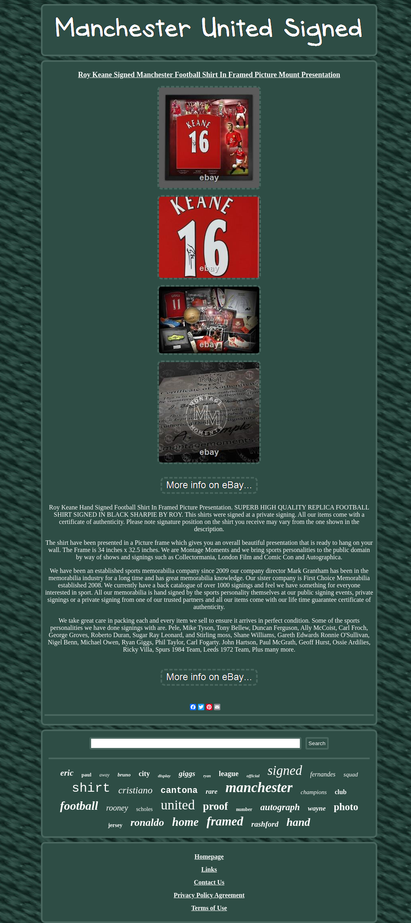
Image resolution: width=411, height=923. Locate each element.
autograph (280, 807)
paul (86, 775)
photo (346, 806)
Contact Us (209, 882)
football (79, 805)
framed (225, 821)
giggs (187, 773)
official (252, 775)
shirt (91, 788)
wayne (317, 808)
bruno (124, 775)
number (244, 809)
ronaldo (147, 822)
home (185, 821)
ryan (207, 776)
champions (314, 792)
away (105, 775)
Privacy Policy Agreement (209, 895)
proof (215, 806)
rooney (117, 807)
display (164, 775)
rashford (265, 824)
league (228, 774)
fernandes (323, 774)
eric (66, 773)
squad (351, 774)
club (340, 792)
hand (298, 822)
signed (285, 770)
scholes (144, 809)
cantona (179, 791)
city (144, 774)
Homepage (209, 856)
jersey (115, 825)
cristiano (135, 790)
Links (209, 869)
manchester (259, 787)
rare (211, 791)
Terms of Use (209, 908)
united (178, 804)
